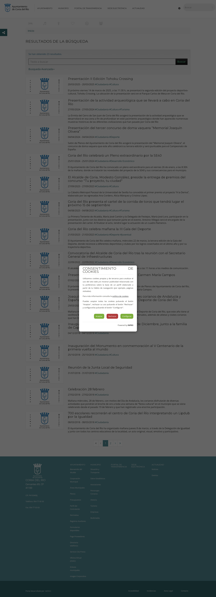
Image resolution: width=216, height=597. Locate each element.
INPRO (130, 325)
